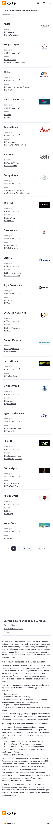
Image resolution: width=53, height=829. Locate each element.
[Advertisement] (26, 583)
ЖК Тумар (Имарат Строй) (14, 62)
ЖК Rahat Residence (12, 276)
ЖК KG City (8, 90)
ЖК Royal (7, 303)
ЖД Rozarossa (10, 404)
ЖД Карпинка (9, 511)
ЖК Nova (7, 115)
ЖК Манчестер (10, 60)
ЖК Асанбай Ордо (11, 163)
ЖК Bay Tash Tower (11, 486)
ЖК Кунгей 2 (9, 221)
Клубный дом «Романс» (14, 190)
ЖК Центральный (11, 349)
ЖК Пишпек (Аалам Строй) (15, 145)
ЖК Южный (9, 32)
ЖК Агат (7, 117)
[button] (19, 548)
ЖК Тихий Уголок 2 (12, 328)
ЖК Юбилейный (10, 376)
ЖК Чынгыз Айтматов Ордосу (16, 87)
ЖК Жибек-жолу (11, 248)
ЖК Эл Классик (10, 166)
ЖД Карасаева (10, 351)
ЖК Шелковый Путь (12, 456)
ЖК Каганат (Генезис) (13, 459)
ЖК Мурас (8, 300)
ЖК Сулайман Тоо (11, 218)
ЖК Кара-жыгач (10, 142)
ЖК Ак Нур (8, 514)
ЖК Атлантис (9, 538)
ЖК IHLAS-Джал (11, 35)
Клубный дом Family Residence (17, 193)
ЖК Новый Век (10, 431)
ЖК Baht (7, 331)
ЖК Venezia (8, 401)
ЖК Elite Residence (11, 483)
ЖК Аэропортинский (12, 428)
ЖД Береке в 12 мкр (12, 273)
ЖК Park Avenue (10, 245)
